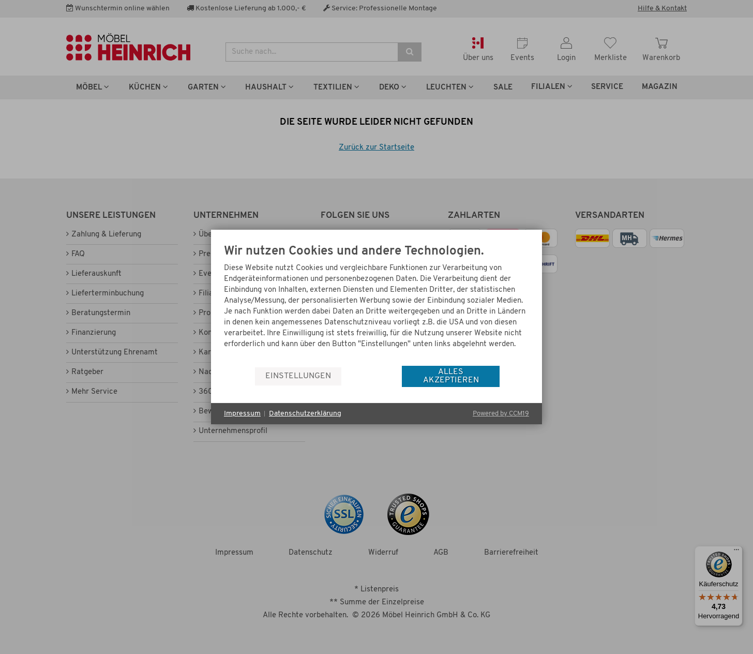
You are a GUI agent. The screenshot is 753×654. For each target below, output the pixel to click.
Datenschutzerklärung (305, 414)
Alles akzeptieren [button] (451, 376)
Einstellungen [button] (298, 376)
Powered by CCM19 (501, 413)
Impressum (242, 414)
